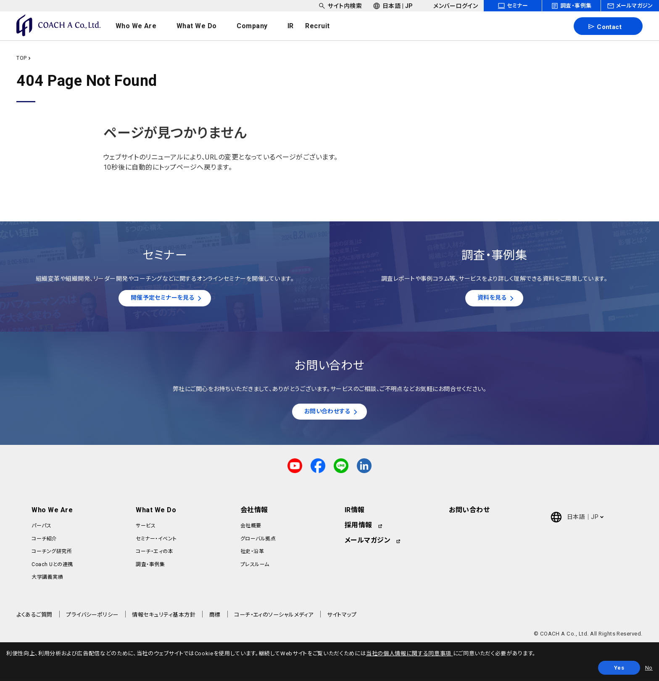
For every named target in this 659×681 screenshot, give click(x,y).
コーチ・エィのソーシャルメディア (274, 617)
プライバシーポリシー (92, 617)
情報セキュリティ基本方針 (163, 617)
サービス (146, 529)
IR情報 (355, 513)
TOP (21, 58)
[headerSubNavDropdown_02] (393, 5)
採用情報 (358, 528)
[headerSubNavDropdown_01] (340, 5)
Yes (619, 668)
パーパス (41, 529)
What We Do (156, 513)
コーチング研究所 (52, 554)
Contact (605, 26)
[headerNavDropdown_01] (144, 26)
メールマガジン (367, 543)
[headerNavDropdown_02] (205, 26)
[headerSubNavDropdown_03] (451, 5)
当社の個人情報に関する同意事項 (409, 653)
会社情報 (254, 513)
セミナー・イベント (156, 541)
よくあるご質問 (34, 617)
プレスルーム (254, 567)
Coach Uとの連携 (52, 567)
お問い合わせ (469, 513)
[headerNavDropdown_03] (260, 26)
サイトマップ (341, 617)
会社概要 (250, 529)
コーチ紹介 (44, 541)
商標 (215, 617)
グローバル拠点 (258, 541)
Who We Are (52, 513)
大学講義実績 (47, 580)
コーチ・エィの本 (154, 554)
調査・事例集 (150, 567)
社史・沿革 (252, 554)
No (649, 668)
